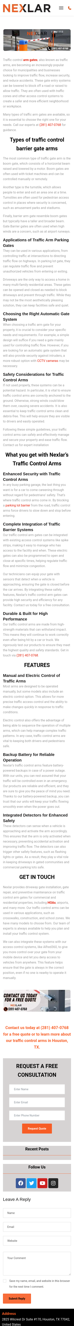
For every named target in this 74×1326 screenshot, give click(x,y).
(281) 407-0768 (50, 125)
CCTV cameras (47, 361)
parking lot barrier (18, 505)
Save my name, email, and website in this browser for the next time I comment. (39, 1283)
